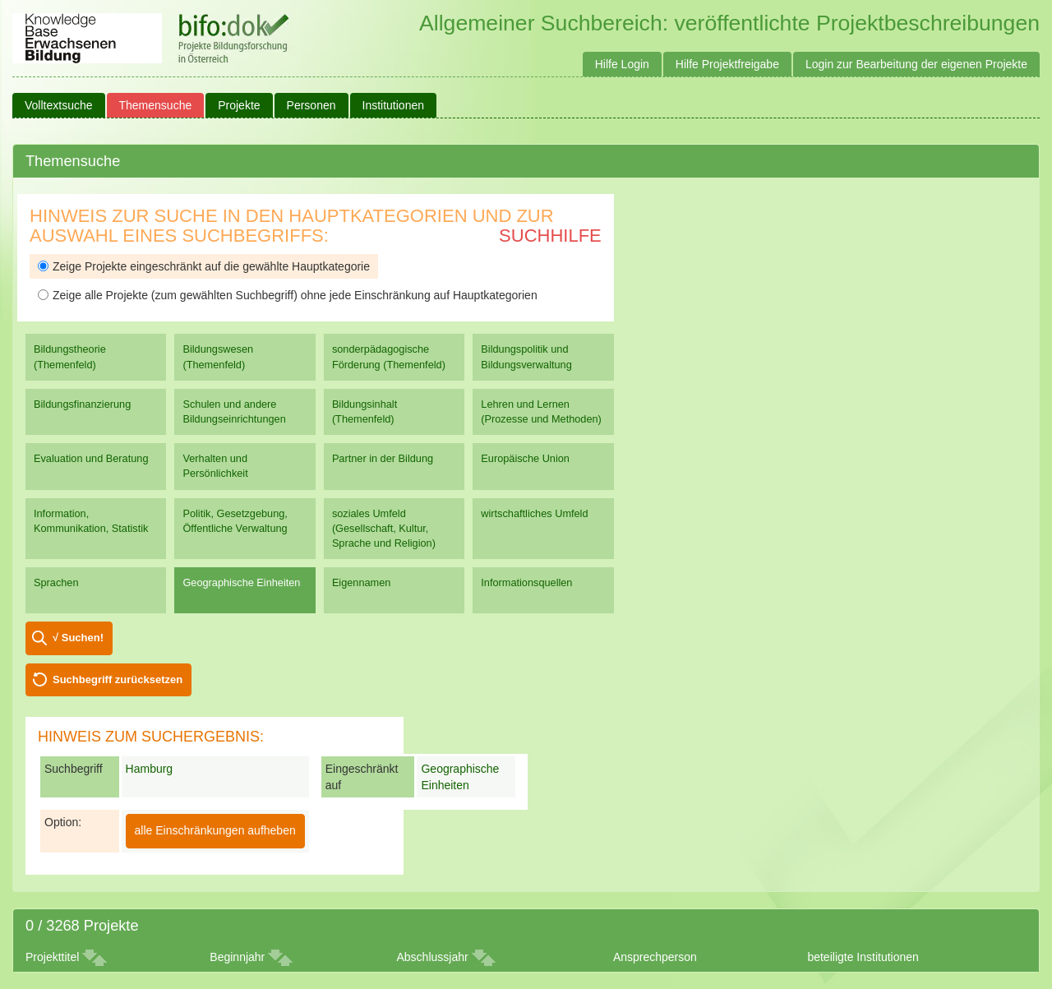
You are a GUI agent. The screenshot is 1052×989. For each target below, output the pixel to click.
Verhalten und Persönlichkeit (214, 465)
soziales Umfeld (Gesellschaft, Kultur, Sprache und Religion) (384, 528)
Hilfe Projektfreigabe (727, 64)
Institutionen (393, 105)
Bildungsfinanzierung (82, 404)
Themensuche (155, 105)
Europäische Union (525, 458)
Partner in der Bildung (382, 458)
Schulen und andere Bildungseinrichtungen (233, 411)
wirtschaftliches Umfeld (534, 513)
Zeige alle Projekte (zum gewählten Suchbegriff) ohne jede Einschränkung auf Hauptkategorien (288, 295)
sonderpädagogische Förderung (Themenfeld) (388, 356)
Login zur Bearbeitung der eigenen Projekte (916, 64)
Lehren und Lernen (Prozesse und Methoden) (541, 411)
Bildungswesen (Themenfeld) (217, 356)
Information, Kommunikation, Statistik (91, 520)
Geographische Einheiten (241, 582)
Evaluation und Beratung (91, 458)
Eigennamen (361, 582)
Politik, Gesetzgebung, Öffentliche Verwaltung (234, 520)
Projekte (239, 105)
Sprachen (56, 582)
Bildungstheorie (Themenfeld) (70, 356)
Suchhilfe (550, 235)
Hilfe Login (622, 64)
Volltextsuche (59, 105)
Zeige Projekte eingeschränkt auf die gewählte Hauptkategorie (204, 266)
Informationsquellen (526, 582)
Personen (311, 105)
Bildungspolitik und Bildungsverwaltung (526, 356)
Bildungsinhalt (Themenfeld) (364, 411)
